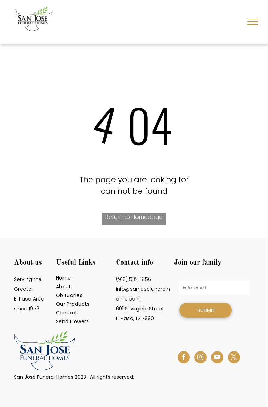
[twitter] (234, 358)
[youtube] (217, 358)
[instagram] (200, 358)
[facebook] (184, 358)
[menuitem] (84, 278)
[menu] (253, 22)
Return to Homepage (134, 217)
